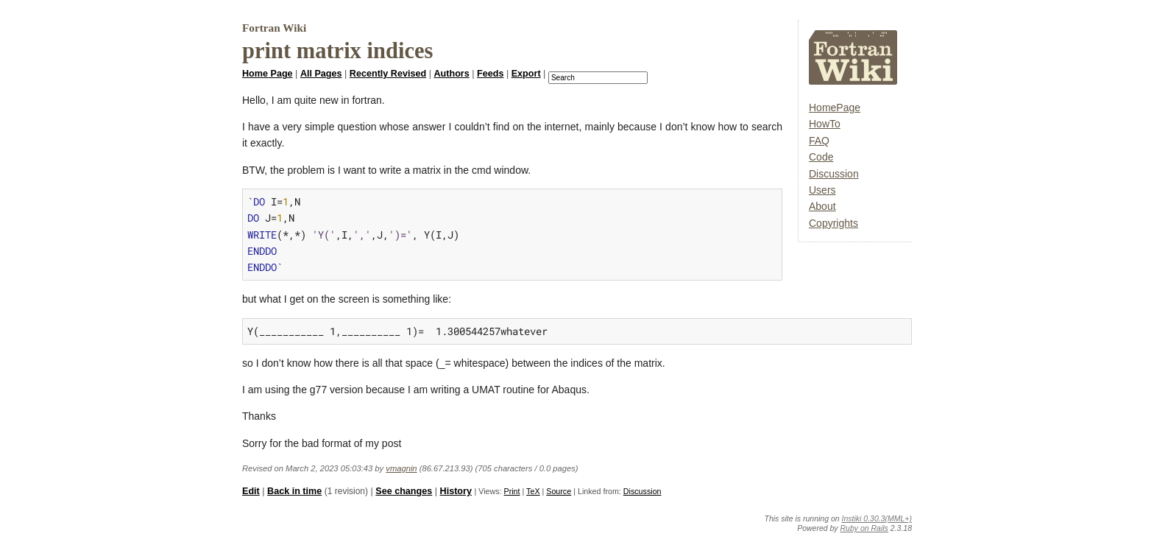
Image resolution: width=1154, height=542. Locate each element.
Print (512, 491)
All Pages (321, 73)
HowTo (824, 124)
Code (821, 157)
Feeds (490, 73)
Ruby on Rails (864, 528)
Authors (451, 73)
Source (558, 491)
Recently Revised (388, 73)
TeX (532, 491)
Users (822, 190)
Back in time (294, 491)
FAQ (819, 141)
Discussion (834, 174)
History (456, 491)
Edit (251, 491)
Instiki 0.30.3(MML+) (877, 518)
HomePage (834, 107)
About (822, 206)
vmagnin (401, 468)
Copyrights (833, 223)
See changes (403, 491)
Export (526, 73)
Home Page (267, 73)
